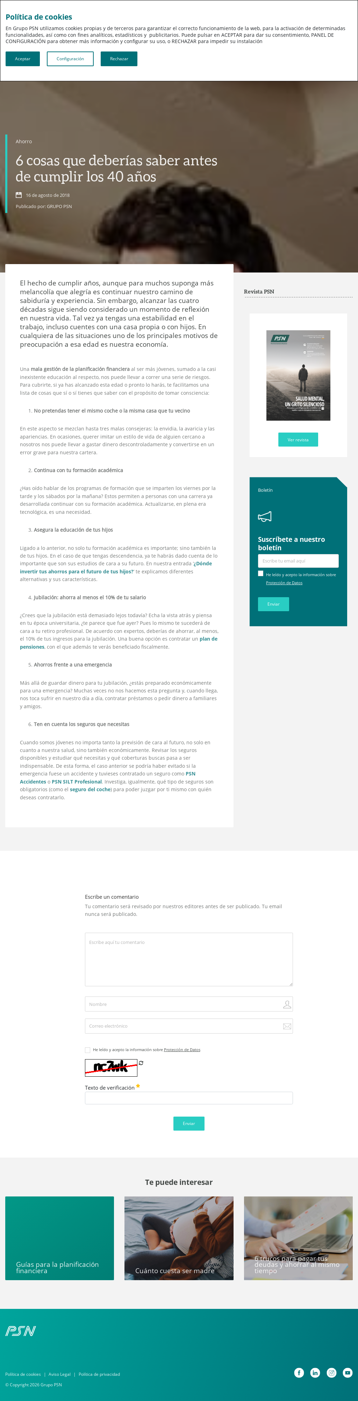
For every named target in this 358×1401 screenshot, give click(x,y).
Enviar (273, 604)
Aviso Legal (60, 1374)
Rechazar (119, 59)
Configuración (70, 59)
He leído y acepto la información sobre (146, 1049)
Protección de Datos (284, 582)
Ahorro (24, 141)
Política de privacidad (99, 1374)
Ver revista (298, 440)
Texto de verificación (112, 1087)
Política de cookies (23, 1374)
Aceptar (22, 59)
